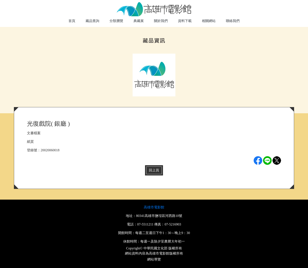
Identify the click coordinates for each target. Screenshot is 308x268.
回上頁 (154, 170)
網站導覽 (154, 259)
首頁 (71, 21)
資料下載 (185, 21)
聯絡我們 (233, 21)
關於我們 (161, 21)
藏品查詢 (92, 21)
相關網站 (209, 21)
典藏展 (138, 21)
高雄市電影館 (154, 207)
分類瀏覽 (116, 21)
